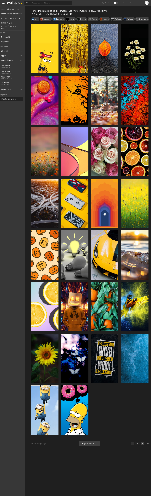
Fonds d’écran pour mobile (14, 14)
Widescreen (8, 89)
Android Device (10, 60)
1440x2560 (18, 71)
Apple (6, 55)
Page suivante (90, 443)
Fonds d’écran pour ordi (13, 18)
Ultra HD (7, 51)
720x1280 (9, 82)
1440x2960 (10, 65)
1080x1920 (10, 77)
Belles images (9, 23)
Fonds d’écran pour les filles (13, 27)
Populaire (9, 41)
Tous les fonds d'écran (13, 9)
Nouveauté (10, 37)
